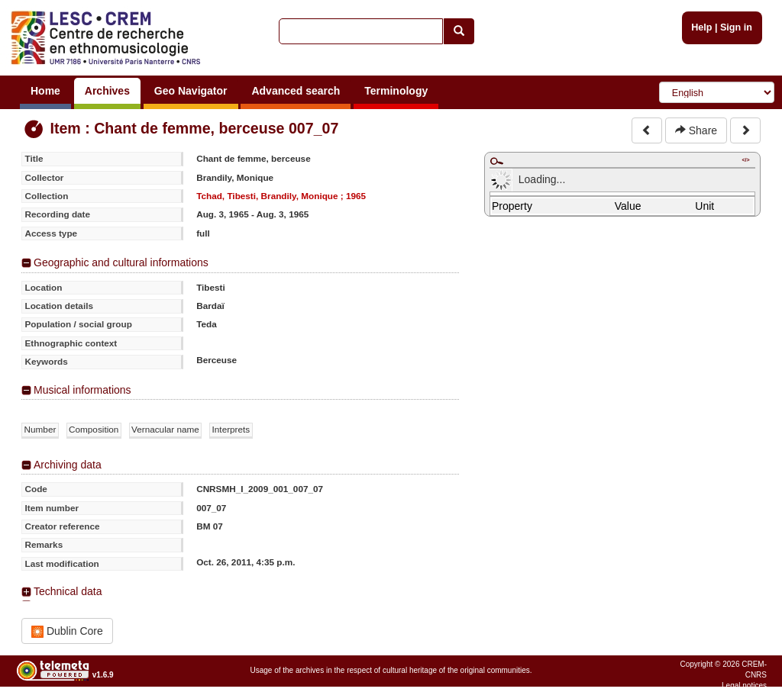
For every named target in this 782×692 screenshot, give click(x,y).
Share (696, 130)
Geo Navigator (191, 91)
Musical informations (82, 390)
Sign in (736, 27)
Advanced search (295, 91)
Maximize (496, 161)
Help (701, 27)
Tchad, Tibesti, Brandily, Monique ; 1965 (281, 196)
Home (45, 91)
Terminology (396, 91)
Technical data (68, 591)
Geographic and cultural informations (121, 262)
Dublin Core (67, 631)
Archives (107, 91)
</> (745, 160)
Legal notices (744, 685)
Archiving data (68, 465)
